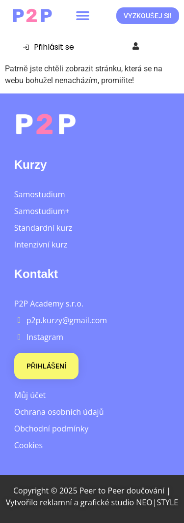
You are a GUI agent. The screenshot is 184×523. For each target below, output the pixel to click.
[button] (83, 16)
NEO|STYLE (157, 502)
